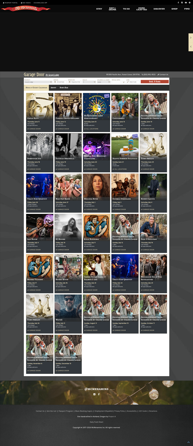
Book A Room (154, 81)
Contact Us (163, 74)
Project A (112, 416)
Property (27, 80)
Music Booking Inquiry (83, 411)
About (53, 87)
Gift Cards (143, 411)
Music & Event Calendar (36, 87)
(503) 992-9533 (148, 74)
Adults (85, 80)
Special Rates (116, 80)
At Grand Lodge (52, 75)
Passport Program (66, 411)
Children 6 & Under (103, 80)
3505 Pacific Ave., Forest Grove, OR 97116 (123, 74)
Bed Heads (26, 3)
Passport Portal (10, 3)
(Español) (109, 411)
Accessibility (132, 411)
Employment (100, 411)
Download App (40, 3)
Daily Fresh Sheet (96, 422)
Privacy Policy (119, 411)
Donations (153, 411)
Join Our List (51, 411)
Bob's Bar (64, 87)
